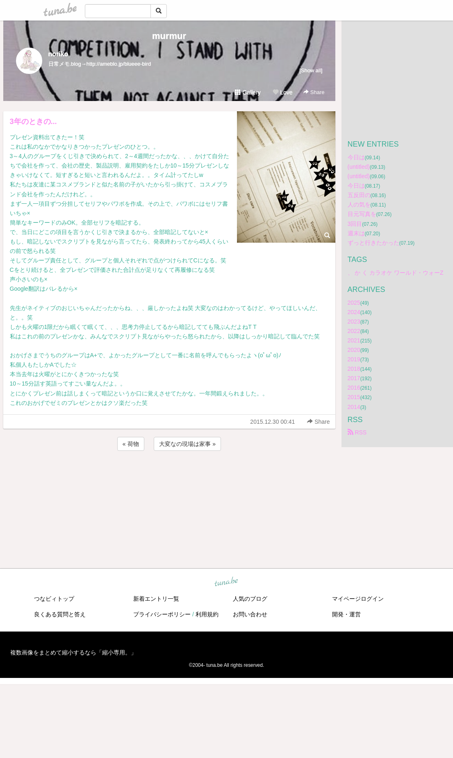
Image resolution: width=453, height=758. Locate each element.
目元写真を (362, 214)
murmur (169, 36)
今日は (356, 157)
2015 (354, 397)
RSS (357, 432)
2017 (354, 378)
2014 (354, 407)
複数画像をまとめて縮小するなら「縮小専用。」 (73, 652)
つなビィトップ (54, 598)
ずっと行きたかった (373, 242)
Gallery (247, 92)
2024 (354, 312)
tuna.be (226, 581)
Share (313, 92)
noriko (58, 54)
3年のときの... (33, 121)
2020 (354, 350)
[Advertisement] (169, 474)
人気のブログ (250, 598)
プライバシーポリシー (162, 614)
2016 (354, 387)
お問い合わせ (250, 614)
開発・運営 (346, 614)
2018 (354, 368)
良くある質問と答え (60, 614)
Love (282, 92)
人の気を (359, 204)
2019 (354, 359)
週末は (356, 233)
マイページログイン (358, 598)
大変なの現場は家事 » (187, 444)
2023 (354, 321)
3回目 (355, 224)
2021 (354, 340)
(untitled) (359, 166)
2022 (354, 331)
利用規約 (207, 614)
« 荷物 (131, 444)
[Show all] (310, 70)
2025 (354, 302)
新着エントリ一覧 (156, 598)
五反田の (359, 195)
